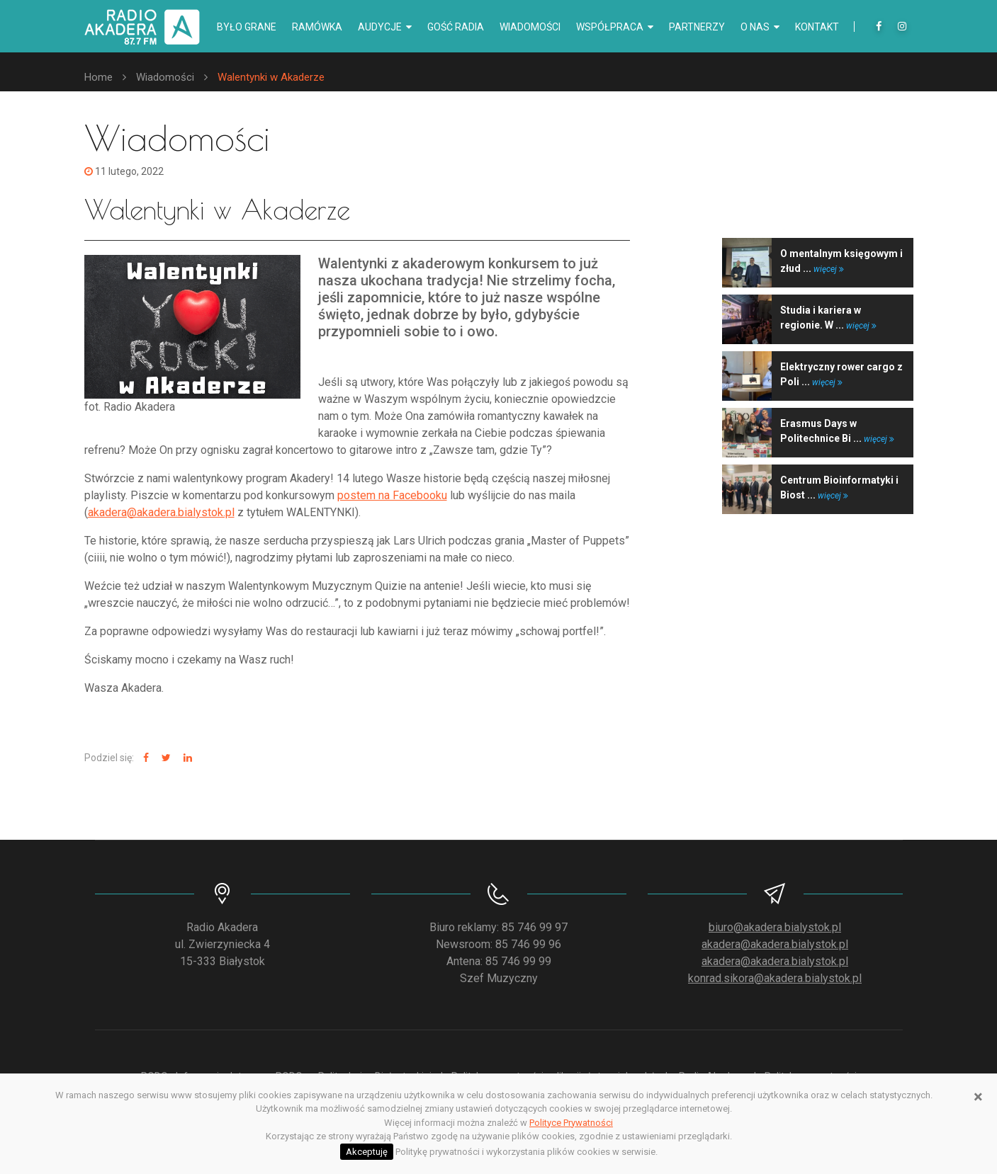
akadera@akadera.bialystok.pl (161, 512)
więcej (828, 269)
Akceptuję (367, 1151)
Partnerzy (697, 27)
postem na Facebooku (392, 495)
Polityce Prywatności (571, 1122)
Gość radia (455, 27)
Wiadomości (530, 27)
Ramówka (317, 27)
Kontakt (817, 27)
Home (98, 77)
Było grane (246, 27)
